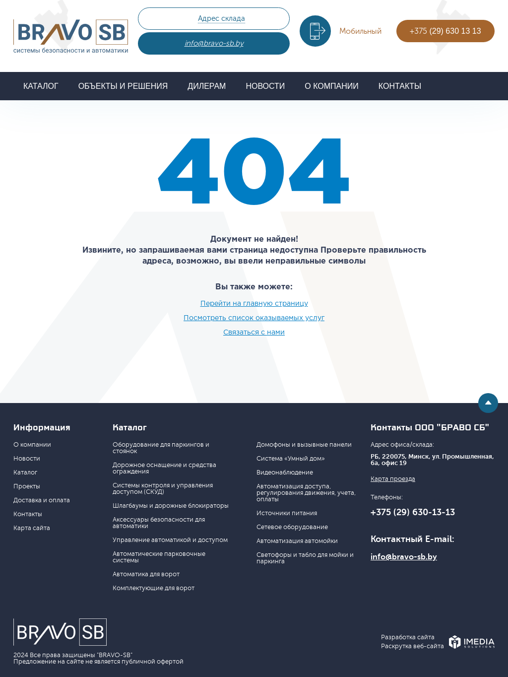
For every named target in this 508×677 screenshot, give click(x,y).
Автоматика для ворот (146, 574)
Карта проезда (393, 479)
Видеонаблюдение (284, 472)
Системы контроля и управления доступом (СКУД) (163, 488)
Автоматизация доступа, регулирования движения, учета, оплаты (306, 493)
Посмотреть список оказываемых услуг (254, 318)
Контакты (400, 86)
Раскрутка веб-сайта (412, 646)
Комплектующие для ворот (153, 588)
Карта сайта (31, 528)
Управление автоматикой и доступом (170, 540)
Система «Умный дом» (290, 458)
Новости (265, 86)
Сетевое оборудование (292, 527)
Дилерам (207, 86)
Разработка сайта (408, 637)
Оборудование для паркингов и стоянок (161, 448)
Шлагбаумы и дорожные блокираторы (171, 505)
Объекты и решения (123, 86)
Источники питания (286, 513)
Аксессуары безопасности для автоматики (159, 523)
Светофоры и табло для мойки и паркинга (305, 558)
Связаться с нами (254, 333)
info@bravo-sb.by (214, 43)
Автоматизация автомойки (297, 541)
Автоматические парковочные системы (159, 557)
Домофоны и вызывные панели (304, 444)
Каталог (41, 86)
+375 (445, 31)
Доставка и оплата (41, 500)
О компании (332, 86)
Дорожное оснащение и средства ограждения (164, 468)
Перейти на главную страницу (254, 304)
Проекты (26, 486)
